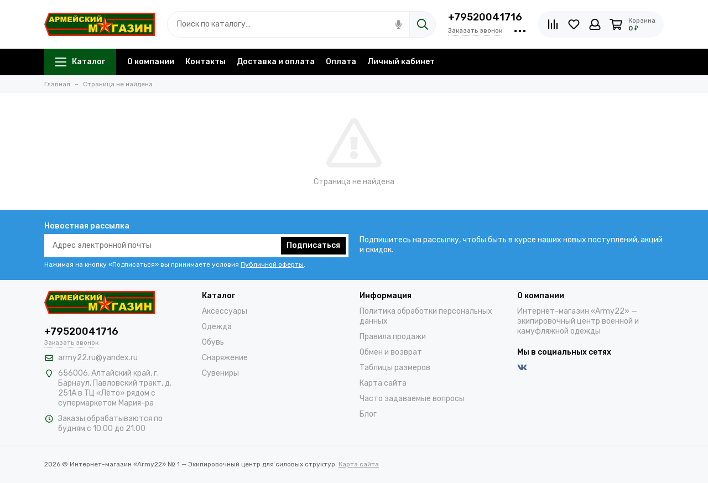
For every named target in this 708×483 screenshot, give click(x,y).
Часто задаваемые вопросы (412, 398)
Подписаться (313, 245)
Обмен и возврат (391, 352)
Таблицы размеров (395, 367)
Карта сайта (383, 383)
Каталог (80, 61)
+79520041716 (485, 17)
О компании (150, 61)
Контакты (205, 61)
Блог (368, 414)
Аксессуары (224, 311)
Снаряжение (225, 357)
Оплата (341, 61)
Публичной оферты (272, 264)
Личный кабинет (401, 61)
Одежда (217, 326)
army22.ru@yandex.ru (98, 357)
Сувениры (220, 373)
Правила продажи (393, 336)
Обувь (213, 342)
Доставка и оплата (276, 61)
